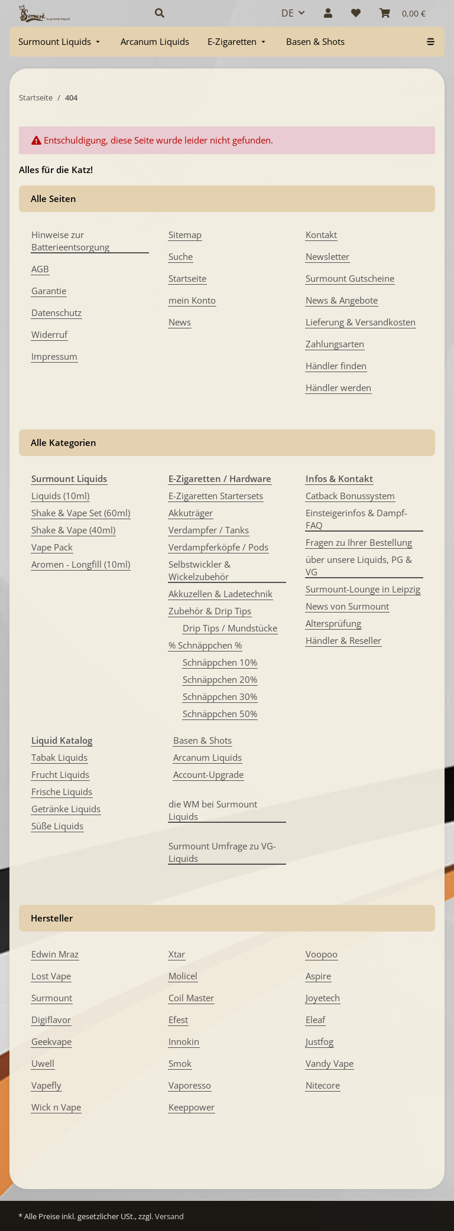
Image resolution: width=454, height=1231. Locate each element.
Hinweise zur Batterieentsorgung (70, 241)
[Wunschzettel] (356, 13)
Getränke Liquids (65, 809)
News (179, 322)
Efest (178, 1019)
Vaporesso (189, 1085)
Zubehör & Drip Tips (209, 611)
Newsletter (327, 256)
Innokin (183, 1041)
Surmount (51, 998)
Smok (180, 1063)
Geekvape (51, 1041)
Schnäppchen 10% (220, 662)
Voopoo (322, 954)
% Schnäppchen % (205, 645)
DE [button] (287, 12)
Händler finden (336, 366)
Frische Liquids (61, 791)
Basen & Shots (202, 740)
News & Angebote (342, 300)
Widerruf (49, 334)
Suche (180, 256)
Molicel (182, 976)
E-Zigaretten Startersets (215, 495)
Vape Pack (52, 547)
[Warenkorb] (402, 13)
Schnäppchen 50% (220, 713)
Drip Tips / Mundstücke (230, 628)
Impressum (54, 356)
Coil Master (191, 998)
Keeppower (191, 1107)
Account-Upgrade (208, 774)
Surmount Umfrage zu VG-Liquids (222, 852)
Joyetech (323, 998)
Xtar (176, 954)
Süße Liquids (57, 826)
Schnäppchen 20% (220, 679)
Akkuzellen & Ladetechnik (220, 594)
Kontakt (321, 234)
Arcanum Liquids (207, 757)
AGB (40, 269)
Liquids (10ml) (60, 495)
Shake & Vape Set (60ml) (80, 513)
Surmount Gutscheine (350, 278)
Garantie (48, 291)
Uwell (42, 1063)
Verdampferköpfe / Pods (218, 547)
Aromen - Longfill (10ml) (80, 564)
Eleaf (315, 1019)
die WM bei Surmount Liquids (212, 810)
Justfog (319, 1041)
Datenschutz (56, 312)
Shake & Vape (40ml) (73, 530)
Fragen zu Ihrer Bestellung (359, 542)
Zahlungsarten (335, 344)
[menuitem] (60, 42)
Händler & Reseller (343, 640)
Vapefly (46, 1085)
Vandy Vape (330, 1063)
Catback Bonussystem (350, 495)
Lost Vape (51, 976)
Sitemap (185, 234)
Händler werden (338, 387)
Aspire (318, 976)
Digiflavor (51, 1019)
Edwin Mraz (55, 954)
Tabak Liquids (59, 757)
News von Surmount (347, 606)
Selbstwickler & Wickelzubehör (199, 570)
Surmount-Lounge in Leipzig (363, 589)
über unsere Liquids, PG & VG (359, 565)
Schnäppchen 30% (220, 696)
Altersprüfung (333, 623)
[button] (203, 13)
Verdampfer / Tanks (208, 530)
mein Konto (192, 300)
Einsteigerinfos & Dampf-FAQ (356, 519)
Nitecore (323, 1085)
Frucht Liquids (60, 774)
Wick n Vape (56, 1107)
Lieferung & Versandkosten (361, 322)
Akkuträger (190, 513)
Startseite (187, 278)
